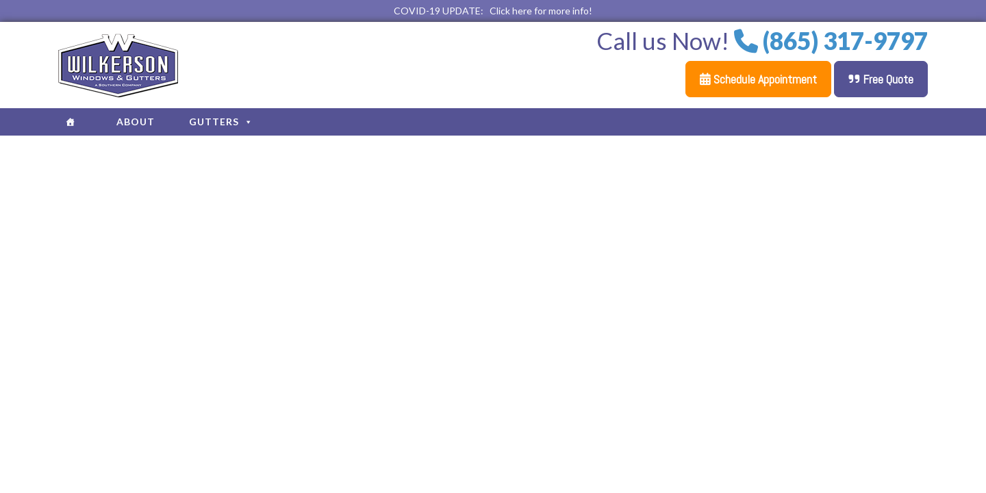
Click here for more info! (541, 10)
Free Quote (880, 79)
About (135, 121)
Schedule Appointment (758, 79)
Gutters (221, 121)
